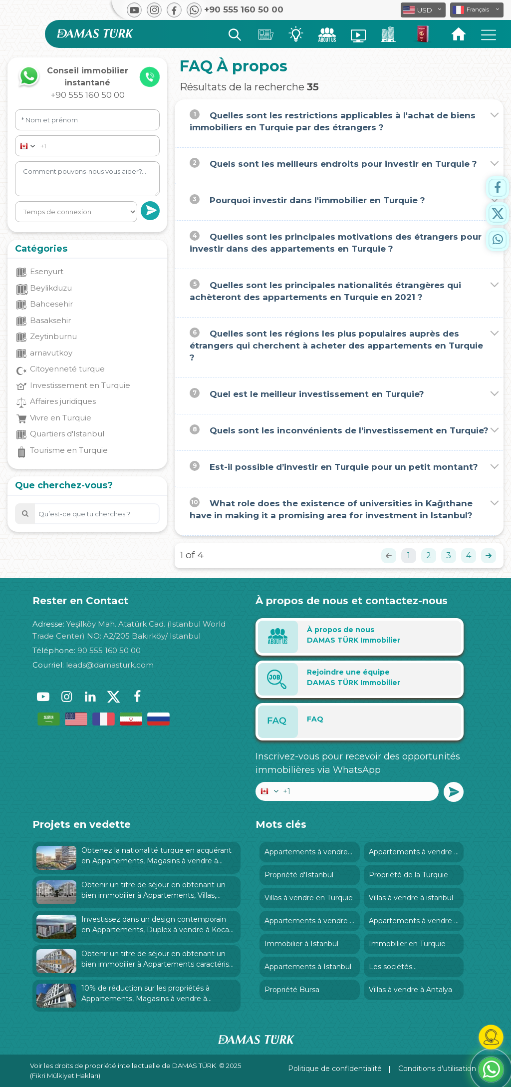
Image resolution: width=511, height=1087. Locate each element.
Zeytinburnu (53, 336)
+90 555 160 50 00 (87, 95)
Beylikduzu (51, 288)
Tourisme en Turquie (69, 450)
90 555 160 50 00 (109, 650)
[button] (477, 9)
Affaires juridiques (63, 401)
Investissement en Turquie (80, 385)
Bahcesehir (51, 304)
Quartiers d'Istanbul (67, 433)
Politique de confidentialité (335, 1068)
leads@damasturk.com (110, 665)
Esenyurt (46, 271)
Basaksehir (50, 320)
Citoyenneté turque (67, 368)
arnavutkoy (51, 353)
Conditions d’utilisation (437, 1068)
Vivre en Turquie (60, 417)
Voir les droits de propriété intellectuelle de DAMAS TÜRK (123, 1066)
